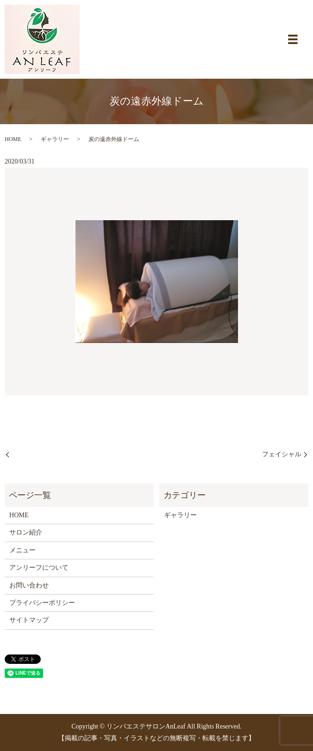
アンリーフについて (38, 567)
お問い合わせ (29, 585)
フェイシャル (281, 454)
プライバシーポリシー (42, 602)
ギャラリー (55, 139)
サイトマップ (29, 620)
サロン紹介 (25, 532)
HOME (13, 139)
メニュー (22, 550)
